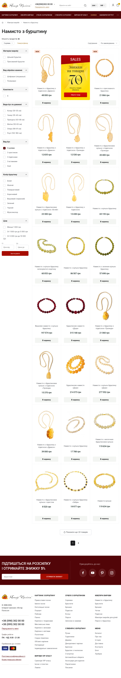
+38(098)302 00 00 (44, 4)
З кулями (8, 43)
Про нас (98, 636)
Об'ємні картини (41, 641)
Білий (9, 181)
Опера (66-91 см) (14, 129)
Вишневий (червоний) (16, 199)
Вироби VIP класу (81, 15)
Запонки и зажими (73, 621)
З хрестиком (12, 152)
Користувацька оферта (11, 659)
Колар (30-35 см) (14, 111)
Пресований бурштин (16, 62)
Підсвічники (70, 664)
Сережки (69, 600)
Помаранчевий (13, 190)
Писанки (69, 667)
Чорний (10, 208)
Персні (68, 617)
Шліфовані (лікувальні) (16, 77)
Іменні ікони (40, 603)
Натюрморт (39, 645)
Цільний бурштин (14, 57)
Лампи (37, 667)
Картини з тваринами (44, 621)
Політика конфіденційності (13, 656)
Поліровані (11, 81)
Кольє (67, 614)
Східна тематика (41, 638)
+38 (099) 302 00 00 (13, 624)
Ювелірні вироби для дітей (106, 617)
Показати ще (76, 532)
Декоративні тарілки (74, 643)
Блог (97, 650)
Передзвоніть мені (42, 7)
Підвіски (69, 610)
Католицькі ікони (42, 607)
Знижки (94, 15)
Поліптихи (39, 634)
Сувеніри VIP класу (43, 660)
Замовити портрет (106, 15)
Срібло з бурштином (44, 15)
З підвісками (12, 157)
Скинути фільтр (22, 43)
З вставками (12, 161)
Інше (9, 166)
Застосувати (15, 253)
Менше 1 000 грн (14, 227)
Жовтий (10, 185)
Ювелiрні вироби (27, 15)
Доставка (99, 643)
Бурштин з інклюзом (74, 650)
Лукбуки (98, 654)
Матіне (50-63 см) (14, 124)
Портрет (38, 610)
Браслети (69, 603)
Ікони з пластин (41, 664)
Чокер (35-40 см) (14, 115)
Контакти (99, 647)
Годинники (69, 636)
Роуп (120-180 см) (14, 133)
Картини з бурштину (10, 15)
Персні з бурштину (102, 621)
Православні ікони (43, 600)
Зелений (10, 203)
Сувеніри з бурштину (63, 15)
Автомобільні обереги (74, 657)
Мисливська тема (42, 624)
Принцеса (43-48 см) (16, 120)
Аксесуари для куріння (74, 660)
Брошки (68, 607)
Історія (98, 640)
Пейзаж (38, 614)
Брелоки (68, 647)
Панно (37, 617)
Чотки (97, 610)
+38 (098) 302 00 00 (13, 620)
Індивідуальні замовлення (46, 648)
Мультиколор (12, 212)
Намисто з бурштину (103, 600)
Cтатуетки (69, 654)
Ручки (67, 633)
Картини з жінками (43, 627)
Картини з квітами (42, 631)
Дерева (68, 640)
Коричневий (12, 194)
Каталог (98, 633)
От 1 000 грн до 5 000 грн (17, 232)
